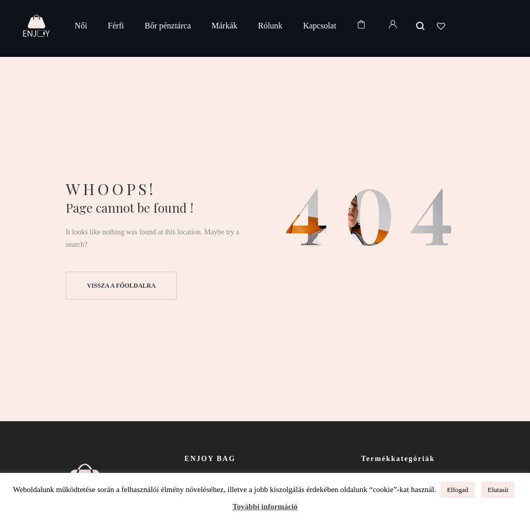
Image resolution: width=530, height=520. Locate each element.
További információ (265, 506)
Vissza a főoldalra (121, 285)
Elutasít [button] (498, 490)
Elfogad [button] (457, 490)
